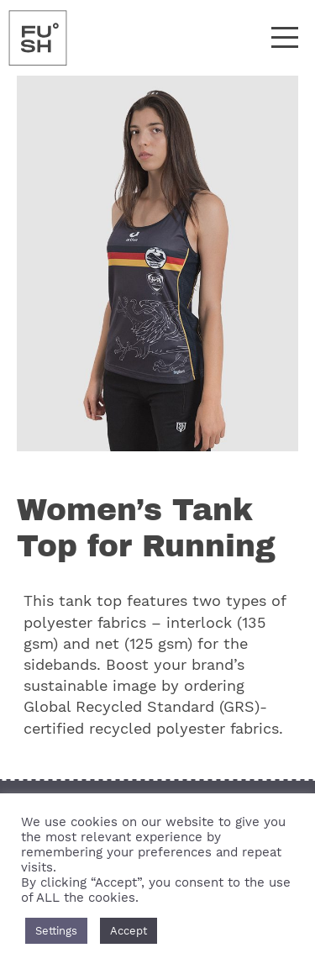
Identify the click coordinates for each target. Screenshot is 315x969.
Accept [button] (128, 930)
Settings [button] (56, 930)
